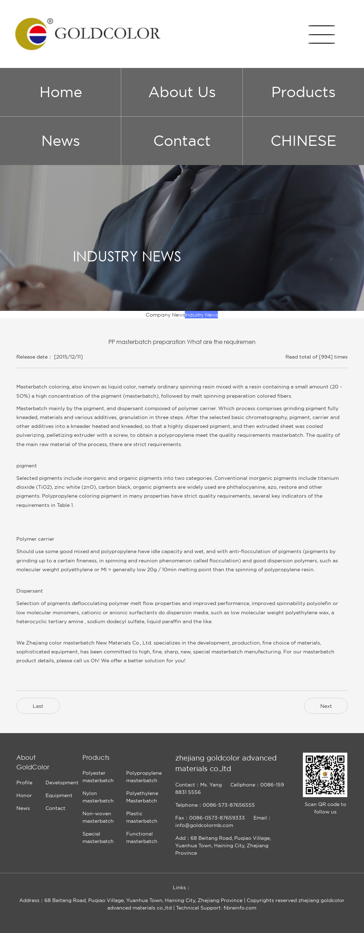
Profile (24, 782)
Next (326, 706)
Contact (182, 141)
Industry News (201, 315)
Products (303, 92)
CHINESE (303, 141)
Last (38, 706)
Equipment (59, 795)
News (60, 141)
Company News (165, 315)
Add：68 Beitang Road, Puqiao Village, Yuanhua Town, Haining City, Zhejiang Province (223, 845)
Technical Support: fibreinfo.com (216, 908)
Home (60, 92)
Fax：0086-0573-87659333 (210, 818)
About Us (182, 92)
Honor (24, 795)
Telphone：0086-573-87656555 (215, 805)
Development (62, 782)
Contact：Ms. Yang (198, 785)
